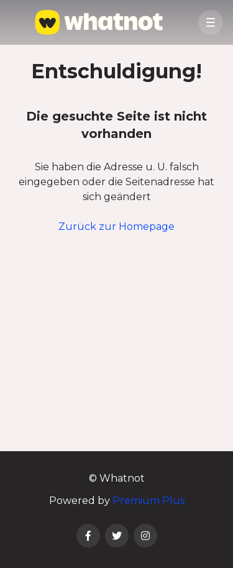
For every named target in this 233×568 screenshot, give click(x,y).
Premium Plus (148, 500)
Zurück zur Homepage (116, 226)
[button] (210, 22)
